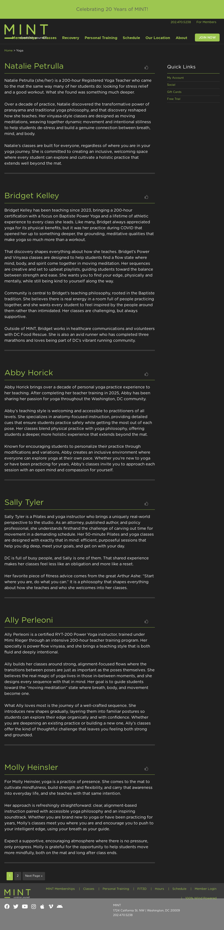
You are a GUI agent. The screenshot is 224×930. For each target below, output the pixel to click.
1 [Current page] (11, 875)
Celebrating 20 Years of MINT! (112, 9)
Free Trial (173, 99)
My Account (175, 78)
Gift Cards (174, 92)
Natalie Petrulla (34, 66)
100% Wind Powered (201, 897)
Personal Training (116, 888)
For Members (206, 22)
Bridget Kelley (31, 196)
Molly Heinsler (31, 767)
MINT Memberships (60, 888)
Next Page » (33, 876)
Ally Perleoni (28, 620)
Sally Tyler (24, 502)
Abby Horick (28, 373)
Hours (159, 888)
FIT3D (142, 888)
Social (171, 85)
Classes (88, 888)
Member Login (206, 888)
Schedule (179, 888)
